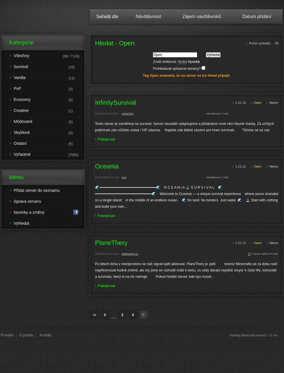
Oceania (107, 166)
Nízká (182, 62)
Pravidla (7, 335)
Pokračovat (106, 139)
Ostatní (49, 144)
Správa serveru (27, 201)
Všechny (49, 56)
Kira (124, 177)
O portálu (26, 335)
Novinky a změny (46, 212)
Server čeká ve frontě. (265, 253)
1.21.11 (241, 166)
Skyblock (49, 133)
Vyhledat (21, 223)
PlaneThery (111, 243)
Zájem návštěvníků (202, 16)
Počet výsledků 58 (264, 43)
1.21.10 (241, 102)
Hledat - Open (115, 43)
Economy (49, 100)
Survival (49, 67)
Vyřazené (49, 155)
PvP (49, 89)
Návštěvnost (148, 16)
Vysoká (194, 62)
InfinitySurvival (115, 103)
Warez (273, 102)
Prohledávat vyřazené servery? (179, 69)
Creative (49, 111)
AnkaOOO (128, 113)
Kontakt (45, 335)
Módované (49, 122)
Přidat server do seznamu (37, 190)
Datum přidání (257, 16)
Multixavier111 (130, 253)
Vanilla (49, 78)
